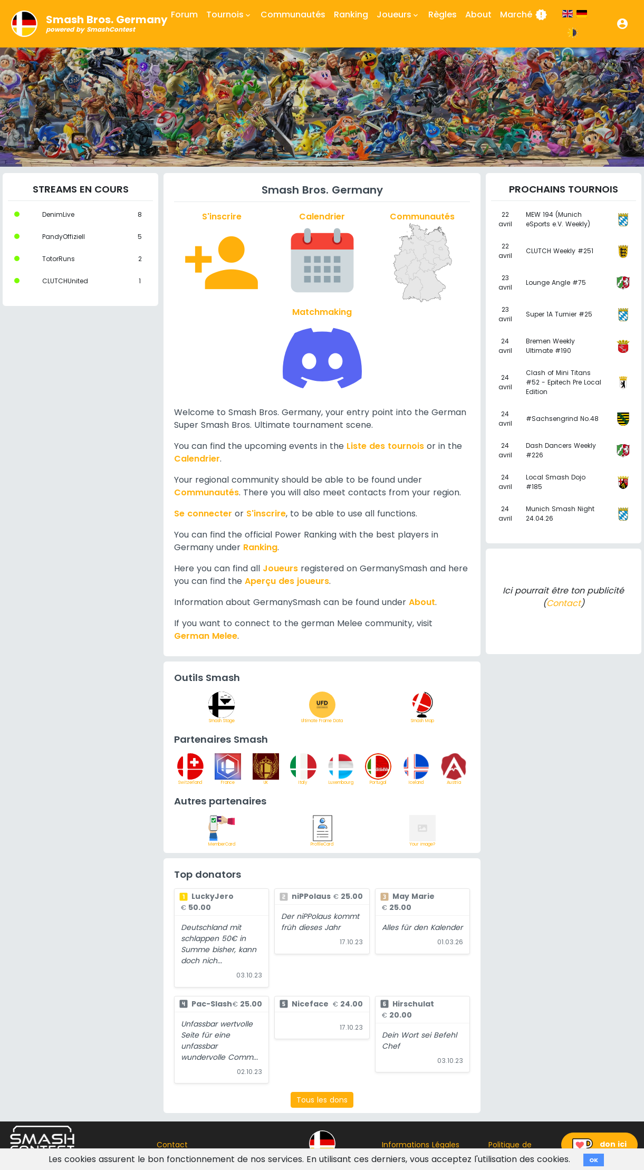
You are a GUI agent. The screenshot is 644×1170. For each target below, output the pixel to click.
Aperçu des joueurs (287, 581)
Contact (563, 603)
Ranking (351, 14)
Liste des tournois (385, 446)
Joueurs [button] (398, 14)
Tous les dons (322, 1100)
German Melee (205, 636)
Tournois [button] (229, 14)
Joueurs (280, 568)
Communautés (293, 14)
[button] (622, 23)
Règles (442, 14)
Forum (184, 14)
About (478, 14)
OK (593, 1160)
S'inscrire (266, 513)
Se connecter (203, 513)
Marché (523, 14)
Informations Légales (420, 1144)
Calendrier (197, 459)
